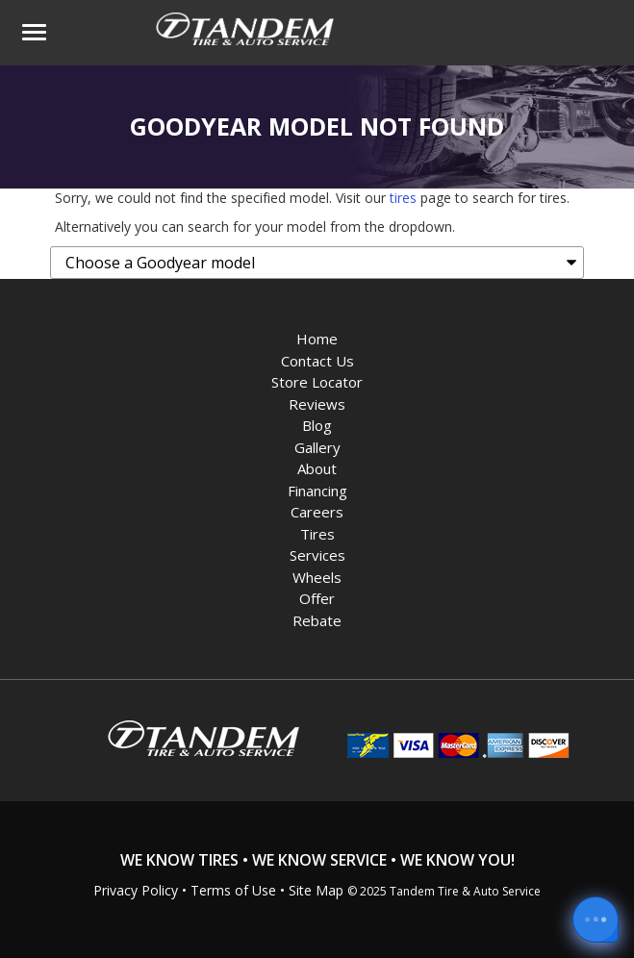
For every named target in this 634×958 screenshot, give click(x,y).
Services (317, 555)
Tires (317, 533)
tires (403, 198)
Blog (317, 425)
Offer (317, 598)
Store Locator (317, 381)
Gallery (317, 447)
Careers (317, 511)
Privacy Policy (135, 890)
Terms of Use (233, 890)
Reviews (317, 404)
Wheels (317, 577)
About (317, 468)
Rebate (317, 620)
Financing (317, 490)
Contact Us (317, 360)
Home (317, 338)
